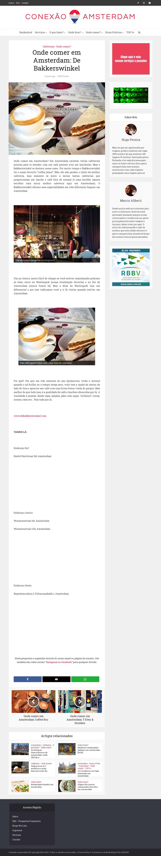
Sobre (11, 3)
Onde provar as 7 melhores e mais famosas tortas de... (39, 768)
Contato (25, 3)
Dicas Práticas (113, 32)
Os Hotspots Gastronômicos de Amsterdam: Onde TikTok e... (39, 754)
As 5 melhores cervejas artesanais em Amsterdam (88, 773)
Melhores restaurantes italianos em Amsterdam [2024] (89, 750)
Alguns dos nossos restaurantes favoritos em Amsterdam (88, 787)
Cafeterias (48, 46)
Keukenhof (25, 32)
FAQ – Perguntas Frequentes (26, 821)
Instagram (51, 662)
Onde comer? (93, 32)
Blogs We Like (19, 825)
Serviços (40, 32)
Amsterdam (36, 745)
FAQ (18, 3)
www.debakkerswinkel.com (30, 415)
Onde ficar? (74, 32)
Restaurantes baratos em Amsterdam (42, 785)
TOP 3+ (130, 32)
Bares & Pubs (94, 763)
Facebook (66, 662)
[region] (57, 234)
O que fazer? (56, 32)
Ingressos (17, 830)
